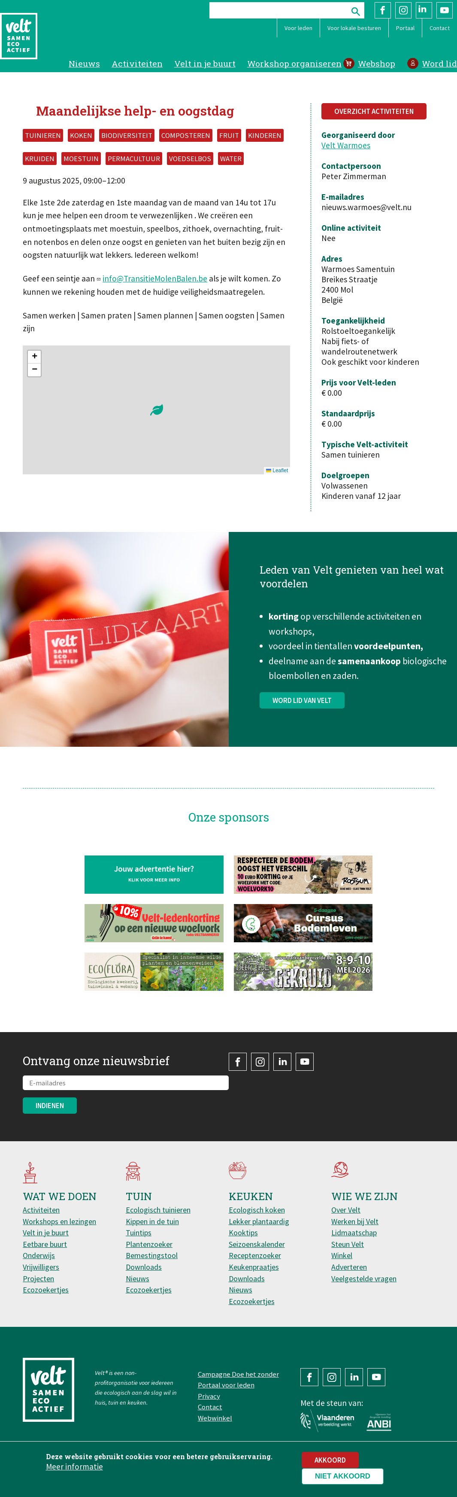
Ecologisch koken (257, 1210)
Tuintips (138, 1232)
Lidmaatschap (354, 1232)
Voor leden (298, 28)
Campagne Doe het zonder (238, 1374)
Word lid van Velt (302, 722)
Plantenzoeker (149, 1244)
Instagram (403, 10)
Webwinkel (215, 1418)
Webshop (376, 63)
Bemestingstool (152, 1255)
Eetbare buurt (45, 1244)
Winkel (341, 1255)
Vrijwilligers (41, 1267)
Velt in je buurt (205, 63)
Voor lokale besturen (354, 28)
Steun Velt (347, 1244)
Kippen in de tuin (152, 1221)
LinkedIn (424, 10)
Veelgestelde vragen (363, 1278)
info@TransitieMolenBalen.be (155, 278)
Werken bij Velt (354, 1221)
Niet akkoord (342, 1476)
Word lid (439, 63)
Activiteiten (137, 63)
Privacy (209, 1396)
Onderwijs (39, 1255)
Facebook (383, 10)
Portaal (405, 28)
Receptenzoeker (255, 1255)
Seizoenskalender (257, 1244)
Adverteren (349, 1267)
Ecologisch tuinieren (158, 1210)
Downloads (144, 1267)
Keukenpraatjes (254, 1267)
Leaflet (277, 470)
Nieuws (84, 63)
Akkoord (330, 1460)
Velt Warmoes (345, 145)
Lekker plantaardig (259, 1221)
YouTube (444, 10)
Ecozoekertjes (46, 1290)
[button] (156, 409)
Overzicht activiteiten (374, 111)
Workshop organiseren (294, 63)
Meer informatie (74, 1466)
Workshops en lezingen (59, 1221)
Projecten (38, 1278)
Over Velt (345, 1210)
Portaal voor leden (226, 1385)
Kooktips (243, 1232)
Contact (440, 28)
